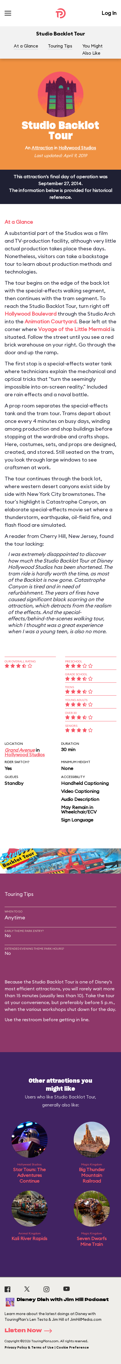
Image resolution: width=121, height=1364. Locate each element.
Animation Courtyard (50, 321)
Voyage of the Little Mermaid (74, 329)
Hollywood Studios (77, 148)
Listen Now (30, 1330)
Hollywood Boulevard (30, 313)
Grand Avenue (20, 750)
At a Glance (26, 46)
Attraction (42, 148)
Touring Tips (60, 46)
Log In (109, 13)
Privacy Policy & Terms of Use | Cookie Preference (47, 1347)
